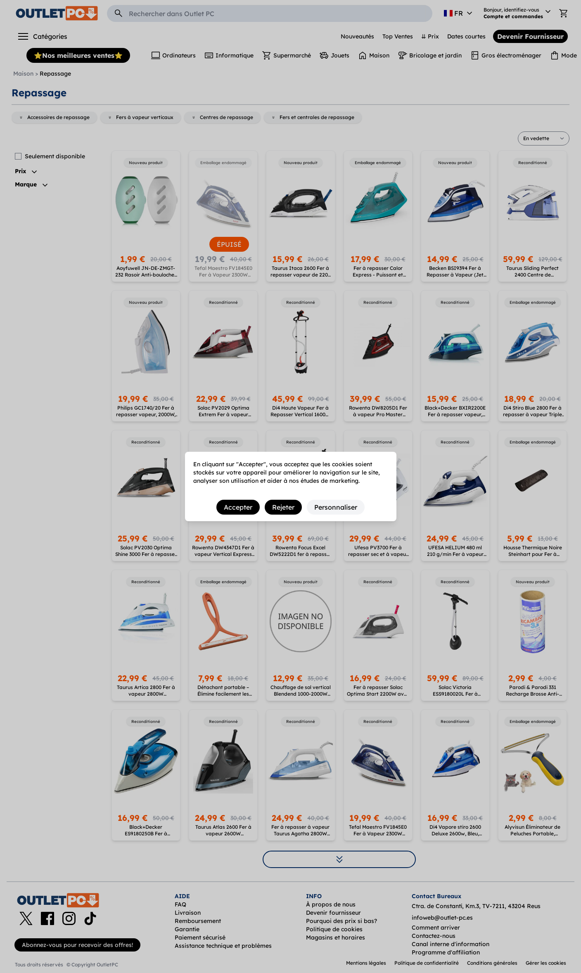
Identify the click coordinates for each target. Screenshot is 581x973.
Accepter (238, 507)
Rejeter (283, 507)
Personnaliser (335, 507)
